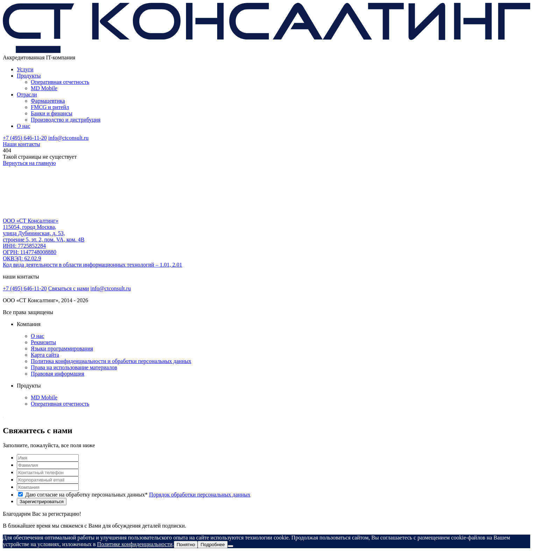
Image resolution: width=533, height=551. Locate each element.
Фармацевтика (48, 101)
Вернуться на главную (29, 163)
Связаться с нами (68, 288)
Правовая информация (57, 374)
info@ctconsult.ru (68, 138)
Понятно (186, 544)
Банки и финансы (51, 113)
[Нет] (230, 546)
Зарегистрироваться (42, 501)
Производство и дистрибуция (65, 120)
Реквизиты (43, 342)
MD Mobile (44, 88)
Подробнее (212, 544)
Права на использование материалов (74, 367)
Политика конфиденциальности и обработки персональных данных (111, 361)
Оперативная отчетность (60, 82)
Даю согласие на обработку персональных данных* (137, 495)
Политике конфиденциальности (134, 544)
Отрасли (27, 94)
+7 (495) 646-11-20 (25, 138)
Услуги (25, 69)
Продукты (29, 76)
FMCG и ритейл (50, 107)
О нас (23, 126)
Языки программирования (62, 348)
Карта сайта (45, 355)
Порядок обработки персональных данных (199, 495)
